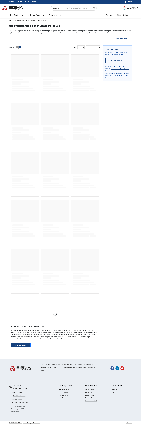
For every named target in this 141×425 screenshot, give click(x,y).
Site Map (129, 423)
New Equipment (64, 398)
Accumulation (42, 20)
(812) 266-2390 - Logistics (20, 393)
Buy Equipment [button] (17, 15)
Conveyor (33, 20)
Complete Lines (56, 15)
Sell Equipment (64, 392)
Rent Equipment (64, 395)
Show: (75, 47)
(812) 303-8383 (20, 388)
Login (113, 392)
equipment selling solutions (120, 69)
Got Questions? (18, 385)
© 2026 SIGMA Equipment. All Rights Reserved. (24, 423)
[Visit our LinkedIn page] (117, 368)
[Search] (94, 8)
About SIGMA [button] (123, 15)
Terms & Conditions (91, 398)
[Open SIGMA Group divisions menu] (130, 8)
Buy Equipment (64, 389)
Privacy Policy (89, 395)
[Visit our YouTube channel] (122, 368)
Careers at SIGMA (91, 401)
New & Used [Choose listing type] (57, 8)
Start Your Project (122, 38)
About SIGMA (89, 389)
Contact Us (88, 392)
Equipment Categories (20, 20)
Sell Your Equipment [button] (37, 15)
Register (114, 389)
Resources (110, 15)
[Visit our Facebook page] (112, 368)
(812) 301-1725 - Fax (18, 396)
